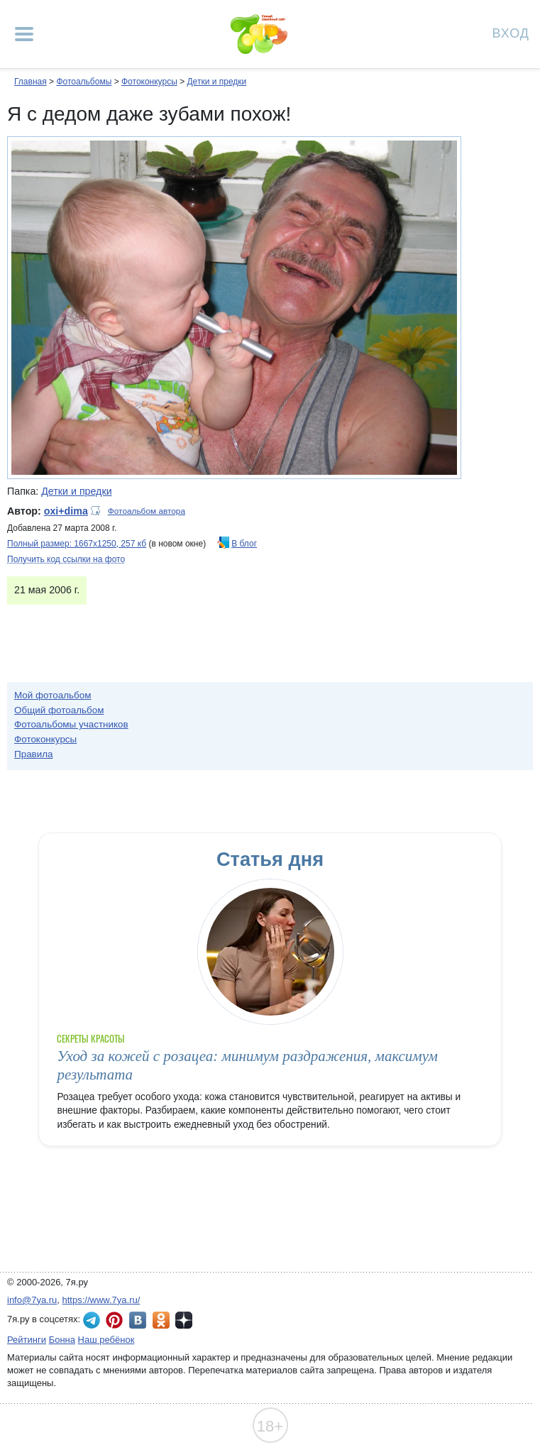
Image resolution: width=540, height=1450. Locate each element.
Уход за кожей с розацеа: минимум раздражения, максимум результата (247, 1065)
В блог (244, 544)
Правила (33, 754)
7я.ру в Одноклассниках (161, 1320)
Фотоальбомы (83, 82)
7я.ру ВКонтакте (137, 1320)
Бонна (62, 1339)
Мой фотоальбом (53, 695)
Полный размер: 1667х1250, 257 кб (76, 544)
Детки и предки (216, 82)
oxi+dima (66, 511)
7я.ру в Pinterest (114, 1320)
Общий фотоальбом (59, 710)
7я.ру (183, 1320)
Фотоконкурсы (149, 82)
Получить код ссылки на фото (66, 559)
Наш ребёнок (106, 1339)
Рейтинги (26, 1339)
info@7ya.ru (32, 1300)
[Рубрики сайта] (24, 34)
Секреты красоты (90, 1038)
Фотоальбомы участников (71, 724)
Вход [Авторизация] (510, 32)
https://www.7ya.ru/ (101, 1300)
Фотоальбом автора (146, 511)
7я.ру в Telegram (91, 1320)
